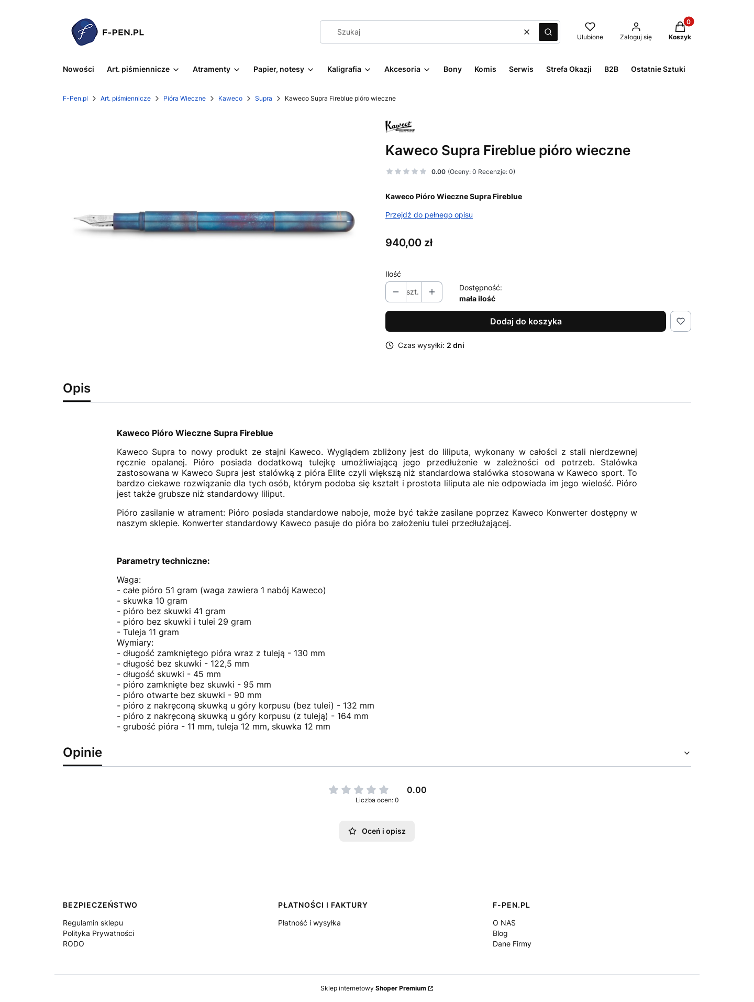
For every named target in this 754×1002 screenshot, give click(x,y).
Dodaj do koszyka (526, 321)
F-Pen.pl (75, 98)
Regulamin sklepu (93, 922)
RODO (73, 943)
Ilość (393, 273)
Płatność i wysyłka (309, 922)
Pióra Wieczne (184, 98)
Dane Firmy (512, 943)
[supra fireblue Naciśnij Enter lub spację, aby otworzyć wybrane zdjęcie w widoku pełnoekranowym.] (216, 222)
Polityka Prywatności (98, 933)
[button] (548, 32)
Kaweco (230, 98)
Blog (500, 933)
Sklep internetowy (373, 988)
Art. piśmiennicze (126, 98)
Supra (263, 98)
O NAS (504, 922)
